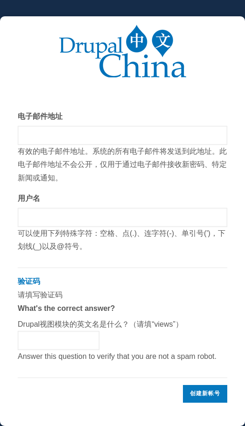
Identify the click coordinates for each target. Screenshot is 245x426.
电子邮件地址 (40, 116)
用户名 (29, 198)
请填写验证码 (122, 319)
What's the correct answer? (66, 308)
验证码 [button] (29, 281)
